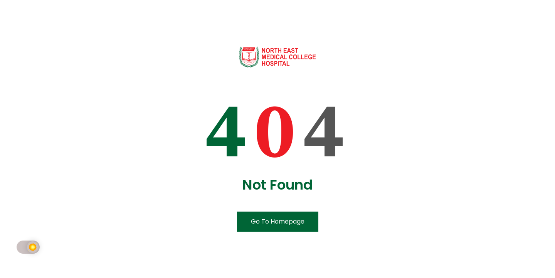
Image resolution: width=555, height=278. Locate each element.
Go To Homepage (277, 221)
